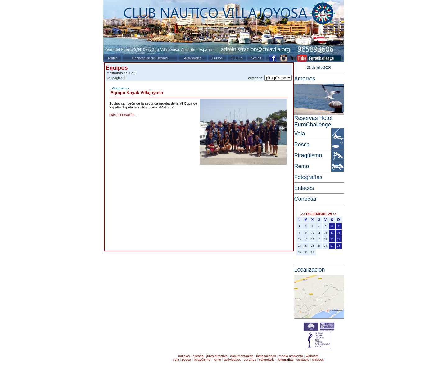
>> (335, 214)
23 (306, 245)
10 (312, 232)
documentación (242, 356)
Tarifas (112, 58)
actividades (232, 359)
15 (299, 239)
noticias (184, 356)
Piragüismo (120, 88)
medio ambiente (291, 356)
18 (319, 239)
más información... (123, 115)
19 (325, 239)
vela (176, 359)
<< (303, 214)
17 (312, 239)
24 (312, 245)
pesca (186, 359)
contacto (302, 359)
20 (332, 239)
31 (312, 252)
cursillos (250, 359)
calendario (267, 359)
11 (319, 232)
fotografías (286, 359)
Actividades (192, 58)
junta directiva (217, 356)
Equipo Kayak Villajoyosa (137, 92)
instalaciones (266, 356)
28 (338, 245)
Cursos (217, 58)
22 (299, 245)
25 (319, 245)
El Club (236, 58)
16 (306, 239)
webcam (312, 356)
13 (332, 232)
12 (325, 232)
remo (217, 359)
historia (197, 356)
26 (325, 245)
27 (332, 245)
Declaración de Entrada (150, 58)
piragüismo (202, 359)
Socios (256, 58)
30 (306, 252)
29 (299, 252)
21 (338, 239)
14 (338, 232)
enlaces (318, 359)
